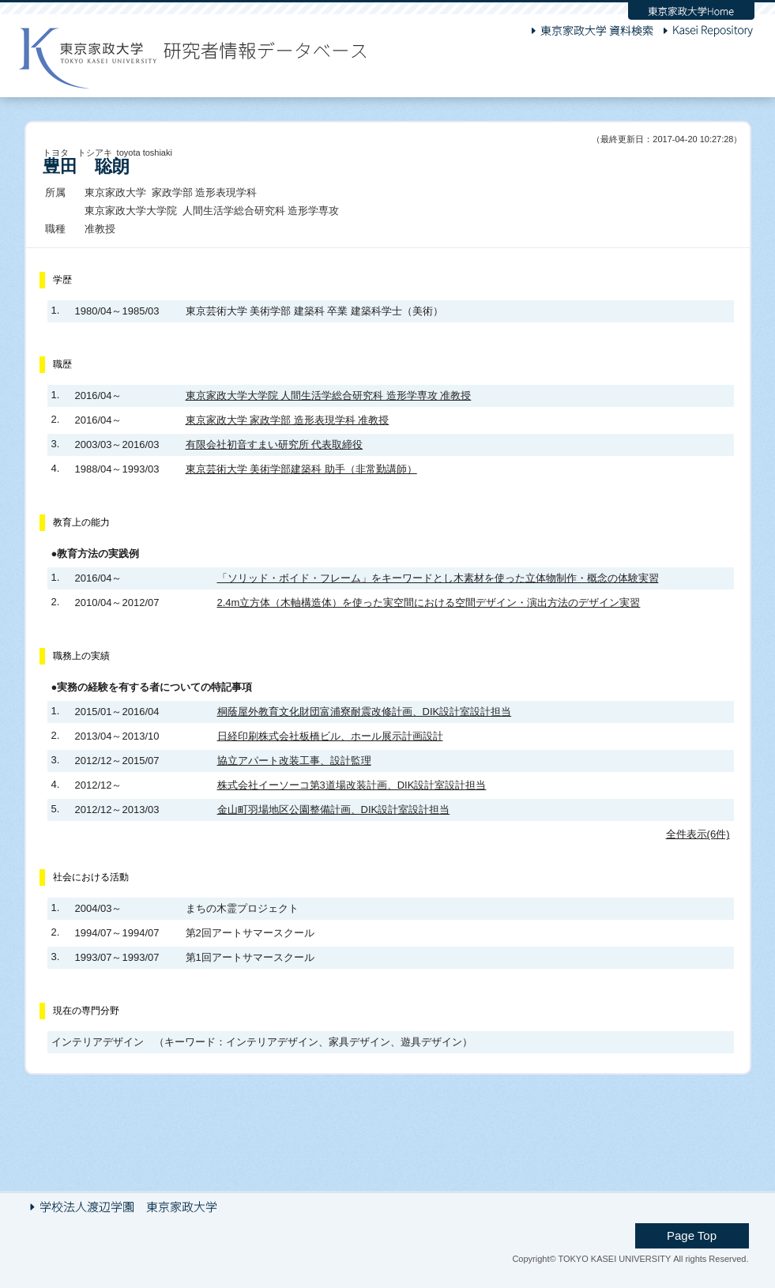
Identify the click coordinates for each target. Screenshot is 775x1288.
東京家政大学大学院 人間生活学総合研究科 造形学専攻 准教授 (329, 395)
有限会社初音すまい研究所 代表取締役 (274, 444)
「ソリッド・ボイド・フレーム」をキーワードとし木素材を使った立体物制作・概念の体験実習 (438, 578)
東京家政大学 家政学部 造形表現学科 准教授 (287, 420)
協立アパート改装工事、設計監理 (294, 760)
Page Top (692, 1235)
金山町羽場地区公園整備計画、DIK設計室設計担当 (333, 809)
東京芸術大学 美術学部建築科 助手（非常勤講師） (301, 469)
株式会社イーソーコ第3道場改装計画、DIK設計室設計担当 (352, 785)
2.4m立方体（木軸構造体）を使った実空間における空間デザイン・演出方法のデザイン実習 (429, 602)
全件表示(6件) (698, 834)
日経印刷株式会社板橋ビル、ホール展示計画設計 (330, 736)
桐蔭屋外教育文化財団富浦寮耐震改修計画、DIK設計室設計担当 (364, 711)
